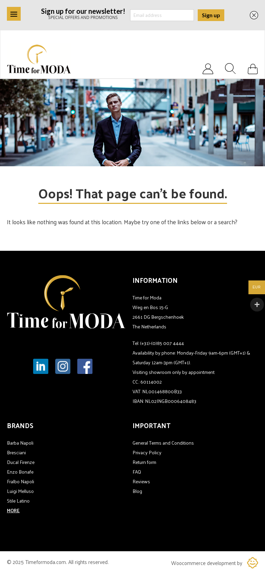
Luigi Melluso (20, 491)
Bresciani (16, 452)
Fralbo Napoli (20, 481)
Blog (137, 491)
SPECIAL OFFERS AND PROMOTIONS (83, 13)
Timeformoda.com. (46, 561)
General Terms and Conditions (163, 442)
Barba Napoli (20, 442)
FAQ (136, 471)
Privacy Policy (146, 452)
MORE (13, 510)
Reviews (141, 481)
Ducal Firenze (21, 462)
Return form (144, 462)
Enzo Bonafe (20, 471)
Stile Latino (18, 500)
